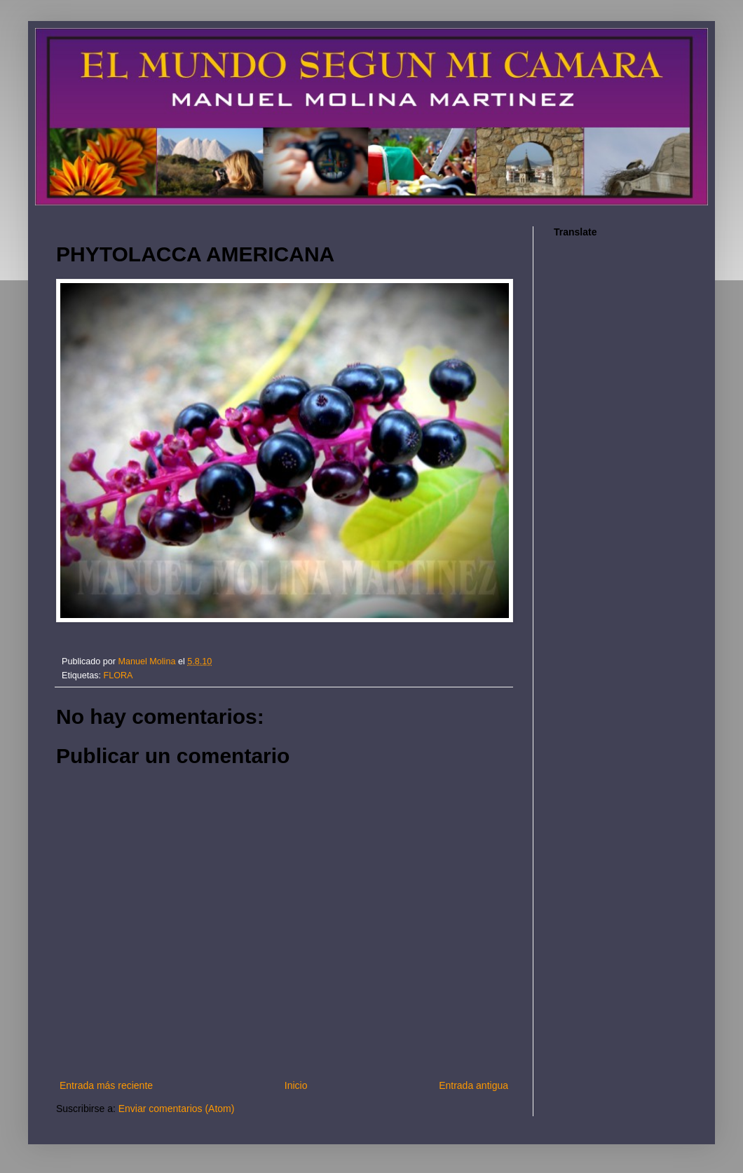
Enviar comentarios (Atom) (176, 1108)
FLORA (118, 675)
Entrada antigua (473, 1085)
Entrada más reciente (106, 1085)
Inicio (296, 1085)
